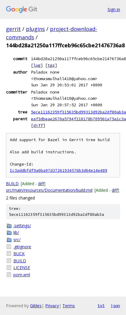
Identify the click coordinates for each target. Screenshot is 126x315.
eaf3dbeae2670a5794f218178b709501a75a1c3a (78, 118)
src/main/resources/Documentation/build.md (49, 190)
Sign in (114, 9)
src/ (17, 239)
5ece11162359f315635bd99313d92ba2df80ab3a (78, 112)
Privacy (52, 305)
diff (38, 125)
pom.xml (21, 274)
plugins (35, 28)
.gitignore (22, 246)
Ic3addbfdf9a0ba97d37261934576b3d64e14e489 (58, 170)
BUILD (12, 183)
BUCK (19, 253)
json (115, 305)
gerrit (13, 28)
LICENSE (21, 267)
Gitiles (36, 305)
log (36, 65)
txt (101, 305)
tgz (51, 65)
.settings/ (22, 225)
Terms (68, 305)
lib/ (16, 232)
